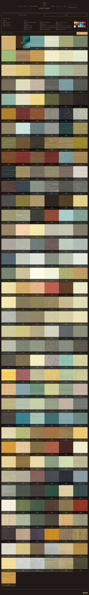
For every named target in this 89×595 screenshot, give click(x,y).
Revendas (53, 6)
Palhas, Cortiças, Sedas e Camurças (65, 28)
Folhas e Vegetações (46, 29)
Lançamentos (7, 22)
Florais (27, 24)
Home (19, 6)
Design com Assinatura (46, 22)
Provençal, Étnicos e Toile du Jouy (48, 26)
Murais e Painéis (29, 28)
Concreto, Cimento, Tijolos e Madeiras (65, 26)
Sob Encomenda (8, 26)
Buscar (82, 33)
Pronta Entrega (7, 24)
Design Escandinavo (62, 29)
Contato (59, 6)
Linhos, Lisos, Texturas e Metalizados (49, 28)
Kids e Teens (60, 24)
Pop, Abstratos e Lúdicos (62, 22)
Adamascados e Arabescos (31, 22)
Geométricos (44, 24)
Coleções (25, 6)
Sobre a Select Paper (34, 6)
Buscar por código (72, 7)
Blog (65, 6)
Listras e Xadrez (29, 26)
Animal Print (28, 29)
